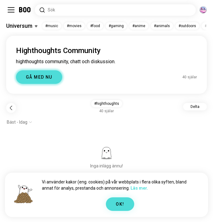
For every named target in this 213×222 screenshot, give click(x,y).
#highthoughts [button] (106, 103)
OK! (120, 204)
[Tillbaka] (11, 108)
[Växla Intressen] (21, 26)
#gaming (116, 26)
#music (51, 26)
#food (95, 26)
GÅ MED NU (39, 77)
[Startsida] (25, 10)
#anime (138, 26)
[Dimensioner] (203, 10)
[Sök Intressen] (115, 10)
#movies (74, 26)
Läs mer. (139, 188)
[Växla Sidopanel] (11, 10)
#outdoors (187, 26)
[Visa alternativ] (19, 122)
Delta (195, 107)
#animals (162, 26)
